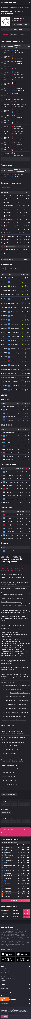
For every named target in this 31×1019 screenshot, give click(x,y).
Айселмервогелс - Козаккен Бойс (12, 653)
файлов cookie (11, 1013)
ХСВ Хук (8, 202)
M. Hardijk (8, 525)
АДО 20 (15, 618)
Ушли (16, 268)
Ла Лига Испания (5, 973)
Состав (14, 804)
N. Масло (8, 478)
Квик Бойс (8, 195)
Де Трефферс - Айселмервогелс (11, 651)
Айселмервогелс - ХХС (18, 716)
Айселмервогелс (10, 246)
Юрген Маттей (15, 294)
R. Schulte (8, 492)
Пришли (10, 268)
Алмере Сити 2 (10, 219)
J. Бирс (8, 515)
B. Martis (6, 720)
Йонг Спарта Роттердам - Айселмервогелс (15, 644)
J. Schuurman (7, 685)
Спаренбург (9, 212)
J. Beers (6, 701)
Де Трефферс (9, 199)
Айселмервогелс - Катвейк (10, 649)
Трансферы (22, 804)
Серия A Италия (5, 969)
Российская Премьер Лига (8, 978)
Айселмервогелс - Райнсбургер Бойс (13, 606)
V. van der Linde (9, 689)
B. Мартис (13, 286)
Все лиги (3, 980)
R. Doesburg (14, 278)
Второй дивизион (19, 171)
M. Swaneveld (14, 303)
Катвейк (8, 216)
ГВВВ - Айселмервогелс (9, 642)
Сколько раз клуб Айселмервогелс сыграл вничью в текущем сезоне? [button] (12, 594)
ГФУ (7, 243)
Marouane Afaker (15, 390)
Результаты (14, 34)
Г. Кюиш (8, 439)
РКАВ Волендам (10, 236)
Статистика (5, 34)
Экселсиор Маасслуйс (14, 821)
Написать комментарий (8, 794)
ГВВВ (7, 239)
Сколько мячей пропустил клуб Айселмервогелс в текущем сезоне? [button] (13, 761)
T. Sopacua (6, 716)
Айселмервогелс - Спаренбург (11, 646)
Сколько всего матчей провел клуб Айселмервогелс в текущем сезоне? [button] (13, 569)
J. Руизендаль (10, 489)
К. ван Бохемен (15, 332)
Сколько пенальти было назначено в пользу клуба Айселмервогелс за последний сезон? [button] (13, 661)
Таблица (27, 170)
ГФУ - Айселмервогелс (8, 648)
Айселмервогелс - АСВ (8, 640)
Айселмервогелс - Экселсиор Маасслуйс (14, 604)
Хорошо (4, 1016)
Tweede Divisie (6, 187)
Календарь (24, 34)
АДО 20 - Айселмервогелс (21, 685)
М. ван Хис (9, 502)
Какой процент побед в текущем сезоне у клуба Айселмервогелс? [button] (14, 583)
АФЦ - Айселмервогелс (8, 655)
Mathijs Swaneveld (9, 784)
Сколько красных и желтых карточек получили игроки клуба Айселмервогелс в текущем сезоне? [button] (14, 676)
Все (3, 268)
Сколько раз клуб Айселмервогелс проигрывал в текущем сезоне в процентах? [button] (12, 626)
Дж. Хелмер (9, 485)
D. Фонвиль (14, 373)
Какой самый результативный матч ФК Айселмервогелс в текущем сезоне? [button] (14, 611)
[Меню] (1, 2)
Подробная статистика (15, 900)
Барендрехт (9, 232)
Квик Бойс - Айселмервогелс (11, 602)
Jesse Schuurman (10, 495)
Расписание (5, 804)
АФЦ (7, 229)
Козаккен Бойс (10, 222)
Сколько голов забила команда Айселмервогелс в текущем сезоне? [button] (13, 732)
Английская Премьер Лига (8, 971)
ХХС (7, 209)
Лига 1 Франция (5, 977)
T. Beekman (14, 290)
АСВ (7, 253)
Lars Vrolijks (14, 361)
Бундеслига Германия (7, 975)
